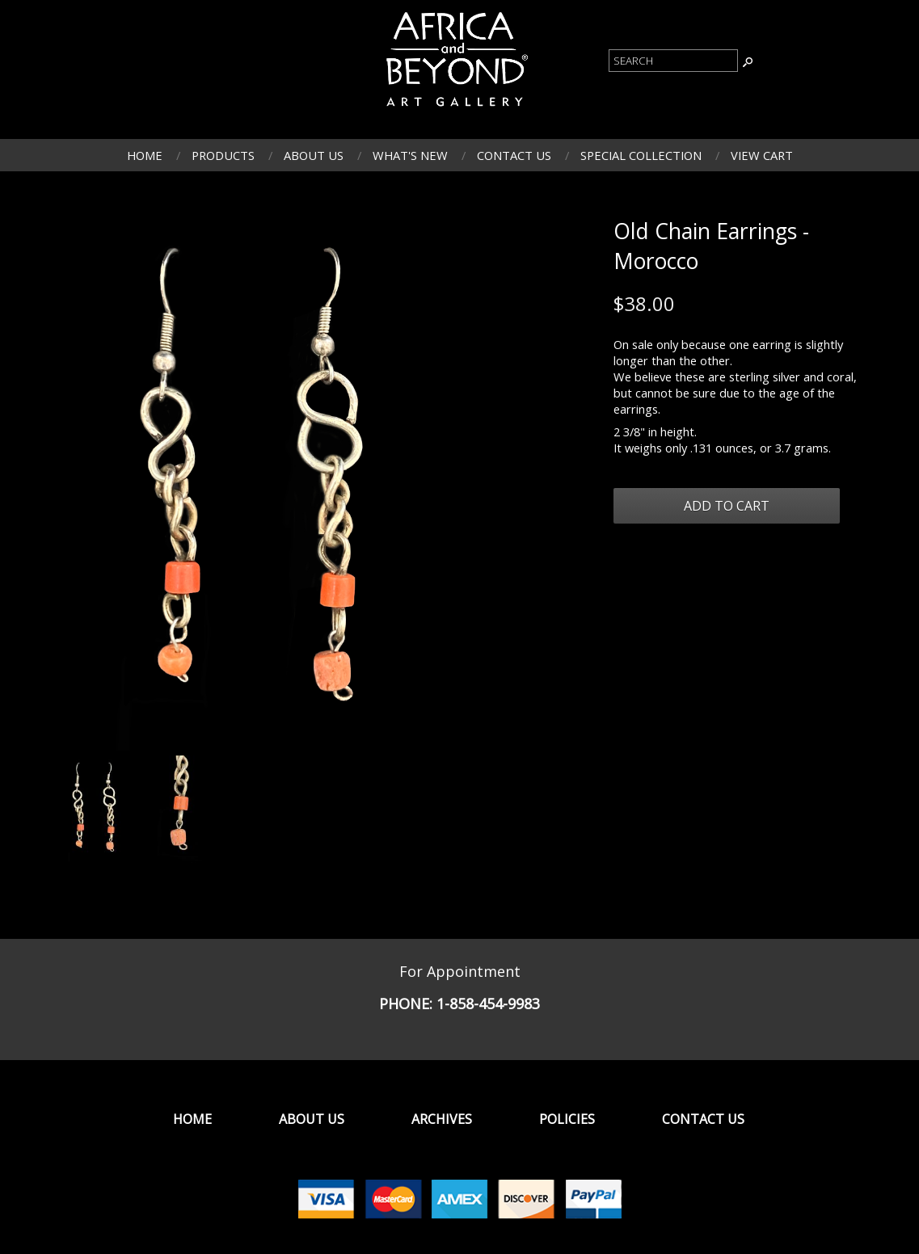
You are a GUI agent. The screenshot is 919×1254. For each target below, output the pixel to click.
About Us (314, 155)
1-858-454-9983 (488, 1003)
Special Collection (641, 155)
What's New (410, 155)
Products (223, 155)
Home (144, 155)
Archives (441, 1119)
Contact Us (514, 155)
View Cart (762, 155)
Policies (567, 1119)
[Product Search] (673, 60)
